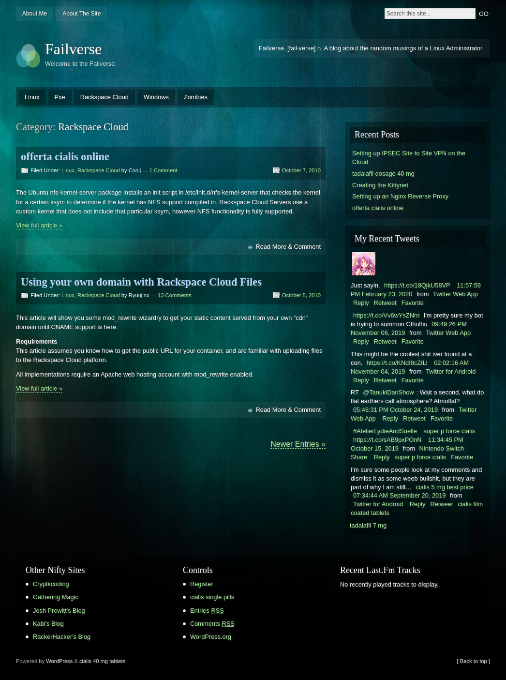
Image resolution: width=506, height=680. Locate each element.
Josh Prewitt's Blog (59, 610)
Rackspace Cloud (104, 97)
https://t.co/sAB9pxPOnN (387, 439)
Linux (32, 97)
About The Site (81, 13)
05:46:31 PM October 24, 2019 (395, 409)
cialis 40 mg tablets (102, 661)
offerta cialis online (65, 157)
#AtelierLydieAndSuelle (385, 431)
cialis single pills (212, 597)
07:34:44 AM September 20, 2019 (399, 495)
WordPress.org (210, 636)
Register (201, 584)
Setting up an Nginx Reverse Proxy (400, 196)
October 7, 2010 (301, 170)
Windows (156, 97)
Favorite (413, 302)
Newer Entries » (298, 444)
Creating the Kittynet (380, 185)
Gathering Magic (55, 597)
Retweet (385, 302)
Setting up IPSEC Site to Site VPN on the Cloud (408, 158)
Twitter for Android (451, 371)
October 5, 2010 (301, 295)
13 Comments (175, 295)
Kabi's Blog (48, 623)
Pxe (60, 97)
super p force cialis (449, 431)
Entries (207, 610)
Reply (361, 302)
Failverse (73, 49)
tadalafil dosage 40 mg (383, 173)
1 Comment (163, 170)
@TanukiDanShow (388, 392)
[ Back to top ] (473, 661)
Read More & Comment (288, 246)
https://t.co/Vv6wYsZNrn (386, 315)
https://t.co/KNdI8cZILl (397, 362)
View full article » (39, 225)
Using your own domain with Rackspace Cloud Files (141, 282)
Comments (212, 623)
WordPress (59, 661)
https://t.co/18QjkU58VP (417, 285)
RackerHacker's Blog (61, 636)
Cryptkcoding (51, 584)
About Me (34, 13)
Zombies (196, 97)
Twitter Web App (455, 294)
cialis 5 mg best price (444, 487)
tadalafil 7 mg (368, 525)
